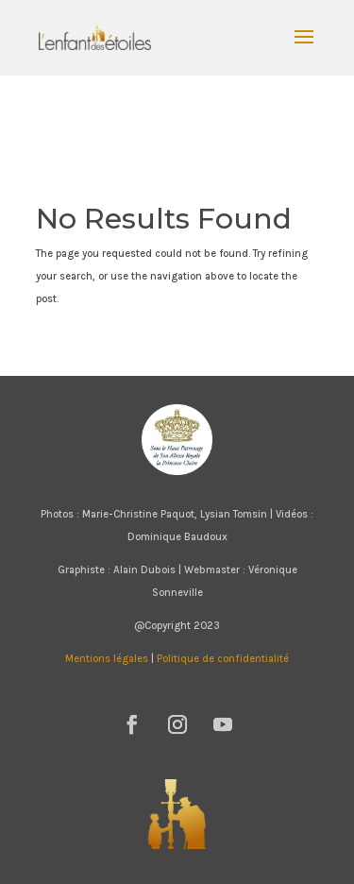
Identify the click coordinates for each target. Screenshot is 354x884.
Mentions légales (106, 659)
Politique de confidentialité (223, 659)
